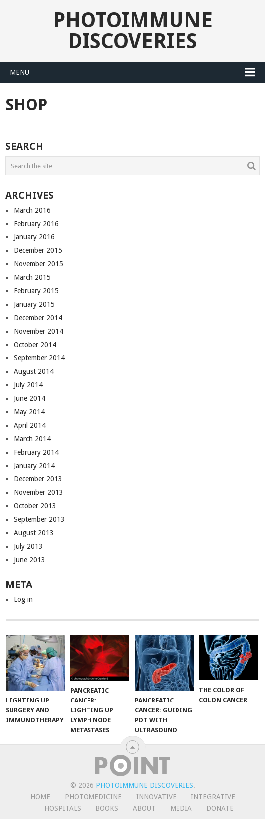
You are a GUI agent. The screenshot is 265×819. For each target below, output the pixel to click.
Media (181, 808)
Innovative (156, 797)
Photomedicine (93, 797)
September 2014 (39, 358)
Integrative (213, 797)
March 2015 (32, 277)
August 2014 (34, 371)
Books (106, 808)
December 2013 (38, 479)
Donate (220, 808)
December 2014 (38, 318)
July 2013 (28, 546)
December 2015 (38, 250)
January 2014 (34, 465)
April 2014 (30, 425)
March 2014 (32, 439)
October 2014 (35, 345)
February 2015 (36, 291)
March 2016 (32, 210)
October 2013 (35, 506)
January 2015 (34, 304)
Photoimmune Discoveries (133, 30)
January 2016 (34, 237)
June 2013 (29, 560)
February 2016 (36, 224)
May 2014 (29, 412)
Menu (19, 72)
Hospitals (62, 808)
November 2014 (38, 331)
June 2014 (29, 398)
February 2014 (36, 452)
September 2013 (39, 519)
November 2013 (38, 492)
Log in (23, 599)
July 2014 (28, 385)
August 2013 (34, 533)
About (144, 808)
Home (40, 797)
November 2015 (38, 264)
